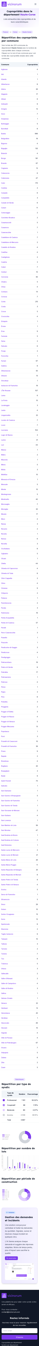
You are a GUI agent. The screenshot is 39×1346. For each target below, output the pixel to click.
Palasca (4, 598)
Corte (3, 302)
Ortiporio (4, 593)
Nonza (3, 539)
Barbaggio (5, 124)
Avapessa (5, 119)
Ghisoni (4, 376)
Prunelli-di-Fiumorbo (9, 746)
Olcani (3, 558)
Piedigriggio (5, 657)
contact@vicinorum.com (11, 1312)
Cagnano (4, 168)
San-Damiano (6, 791)
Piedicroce (5, 652)
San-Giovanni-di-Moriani (10, 810)
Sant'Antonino (6, 845)
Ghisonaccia (5, 371)
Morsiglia (4, 509)
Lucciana (4, 430)
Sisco (3, 904)
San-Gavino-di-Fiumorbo (10, 801)
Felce (3, 341)
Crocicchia (5, 316)
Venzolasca (5, 1013)
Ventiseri (4, 1008)
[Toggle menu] (35, 4)
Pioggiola (4, 707)
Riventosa (5, 761)
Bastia (3, 134)
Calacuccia (5, 173)
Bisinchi (4, 153)
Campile (4, 193)
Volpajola (4, 1053)
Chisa (3, 287)
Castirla (4, 262)
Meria (3, 465)
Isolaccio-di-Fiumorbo (9, 386)
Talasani (4, 939)
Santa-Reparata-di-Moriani (11, 875)
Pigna (3, 692)
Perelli (3, 628)
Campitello (5, 198)
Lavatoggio (5, 405)
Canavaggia (5, 213)
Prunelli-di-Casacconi (9, 741)
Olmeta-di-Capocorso (9, 568)
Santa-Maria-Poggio (8, 865)
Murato (3, 514)
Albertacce (5, 84)
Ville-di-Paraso (6, 1038)
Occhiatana (5, 549)
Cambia (4, 188)
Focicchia (4, 356)
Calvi (3, 183)
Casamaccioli (6, 223)
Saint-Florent (6, 781)
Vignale (4, 1033)
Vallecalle (4, 974)
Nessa (3, 524)
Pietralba (4, 672)
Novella (4, 544)
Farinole (4, 336)
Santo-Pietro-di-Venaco (10, 885)
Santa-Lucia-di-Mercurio (10, 850)
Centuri (4, 272)
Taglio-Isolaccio (7, 934)
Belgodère (5, 139)
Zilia (2, 1062)
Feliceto (4, 346)
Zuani (3, 1067)
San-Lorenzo (6, 820)
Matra (3, 455)
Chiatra (4, 282)
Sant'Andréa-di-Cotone (10, 840)
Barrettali (4, 129)
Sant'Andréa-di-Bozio (9, 835)
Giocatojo (4, 381)
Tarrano (4, 949)
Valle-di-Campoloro (8, 983)
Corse (15, 32)
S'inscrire (19, 1337)
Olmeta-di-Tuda (7, 573)
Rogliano (4, 766)
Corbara (4, 292)
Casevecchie (6, 232)
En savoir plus (11, 1258)
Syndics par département (10, 1345)
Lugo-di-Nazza (6, 435)
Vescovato (5, 1023)
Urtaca (3, 969)
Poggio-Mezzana (7, 726)
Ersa (2, 331)
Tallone (4, 944)
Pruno (3, 751)
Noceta (4, 534)
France (5, 32)
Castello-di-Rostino (8, 247)
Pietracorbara (6, 662)
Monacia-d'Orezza (8, 479)
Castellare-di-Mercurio (9, 242)
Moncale (4, 484)
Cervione (4, 277)
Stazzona (4, 929)
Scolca (3, 890)
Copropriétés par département (12, 1342)
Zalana (3, 1058)
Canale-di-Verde (7, 203)
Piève (3, 687)
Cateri (3, 267)
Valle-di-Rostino (7, 988)
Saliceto (4, 786)
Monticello (5, 499)
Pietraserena (6, 677)
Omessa (4, 588)
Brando (4, 163)
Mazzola (4, 460)
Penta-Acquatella (7, 618)
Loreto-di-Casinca (8, 420)
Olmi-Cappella (6, 578)
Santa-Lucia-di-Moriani (9, 855)
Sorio (3, 919)
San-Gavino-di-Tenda (9, 806)
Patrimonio (5, 613)
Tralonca (4, 964)
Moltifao (4, 475)
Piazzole (4, 642)
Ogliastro (4, 554)
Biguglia (4, 148)
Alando (4, 79)
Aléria (3, 89)
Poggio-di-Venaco (8, 722)
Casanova (5, 227)
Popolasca (5, 731)
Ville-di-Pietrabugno (8, 1043)
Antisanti (4, 104)
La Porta (4, 400)
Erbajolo (4, 321)
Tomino (4, 954)
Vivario (3, 1048)
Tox (2, 959)
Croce (3, 311)
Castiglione (5, 257)
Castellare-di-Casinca (9, 237)
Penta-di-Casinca (7, 623)
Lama (3, 395)
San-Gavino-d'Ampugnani (10, 796)
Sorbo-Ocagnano (7, 914)
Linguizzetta (5, 415)
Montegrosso (6, 494)
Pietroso (4, 682)
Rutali (3, 776)
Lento (3, 410)
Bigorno (4, 143)
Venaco (4, 1003)
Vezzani (4, 1028)
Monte (3, 489)
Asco (3, 114)
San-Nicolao (5, 830)
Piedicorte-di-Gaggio (9, 647)
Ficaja (3, 351)
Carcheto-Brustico (8, 218)
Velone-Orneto (6, 998)
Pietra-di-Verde (7, 667)
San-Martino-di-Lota (8, 825)
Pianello (4, 638)
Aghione (4, 69)
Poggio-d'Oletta (7, 712)
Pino (2, 697)
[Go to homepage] (11, 4)
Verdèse (4, 1018)
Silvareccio (5, 899)
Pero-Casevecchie (8, 633)
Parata (3, 608)
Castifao (4, 252)
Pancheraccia (6, 603)
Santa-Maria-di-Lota (8, 860)
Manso (3, 450)
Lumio (3, 440)
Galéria (4, 366)
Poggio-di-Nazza (7, 717)
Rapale (3, 756)
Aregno (4, 109)
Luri (2, 445)
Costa (3, 307)
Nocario (4, 529)
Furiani (3, 361)
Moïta (3, 470)
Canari (3, 208)
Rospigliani (5, 771)
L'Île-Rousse (5, 391)
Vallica (3, 993)
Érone (3, 326)
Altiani (3, 99)
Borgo (3, 158)
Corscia (4, 297)
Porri (3, 736)
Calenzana (5, 178)
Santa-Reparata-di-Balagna (11, 870)
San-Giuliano (6, 815)
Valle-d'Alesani (6, 978)
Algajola (4, 94)
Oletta (3, 563)
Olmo (3, 583)
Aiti (2, 74)
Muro (3, 519)
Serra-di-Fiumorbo (8, 894)
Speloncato (5, 924)
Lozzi (3, 425)
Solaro (3, 909)
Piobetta (4, 702)
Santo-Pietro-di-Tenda (9, 880)
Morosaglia (5, 504)
